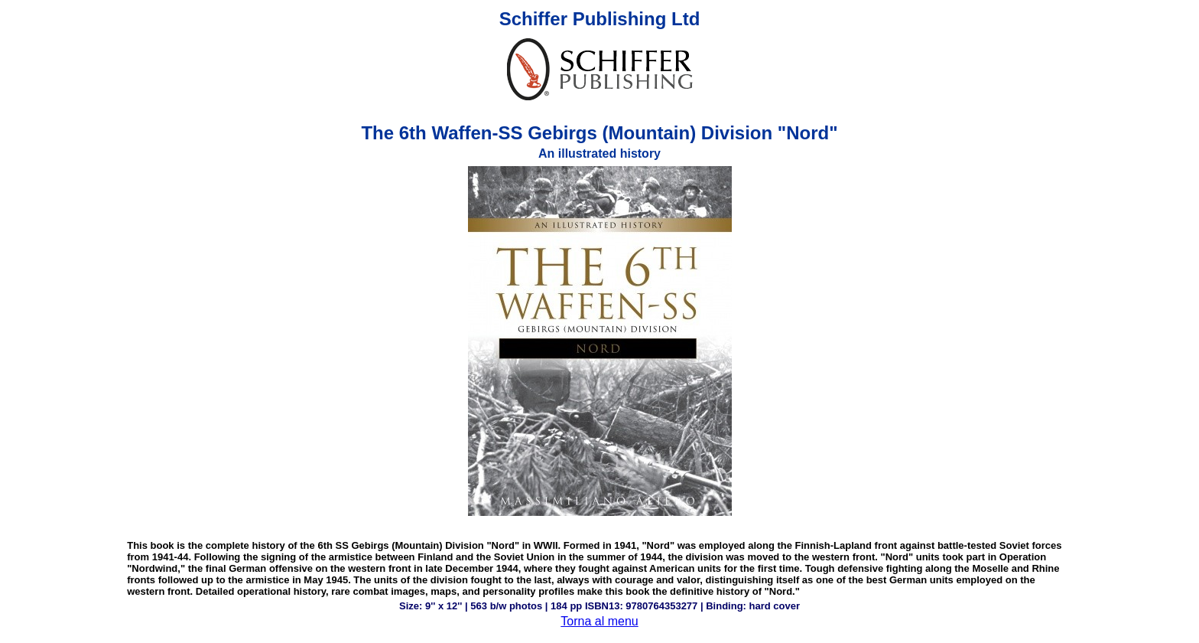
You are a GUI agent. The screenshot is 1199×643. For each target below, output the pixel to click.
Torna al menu (599, 621)
